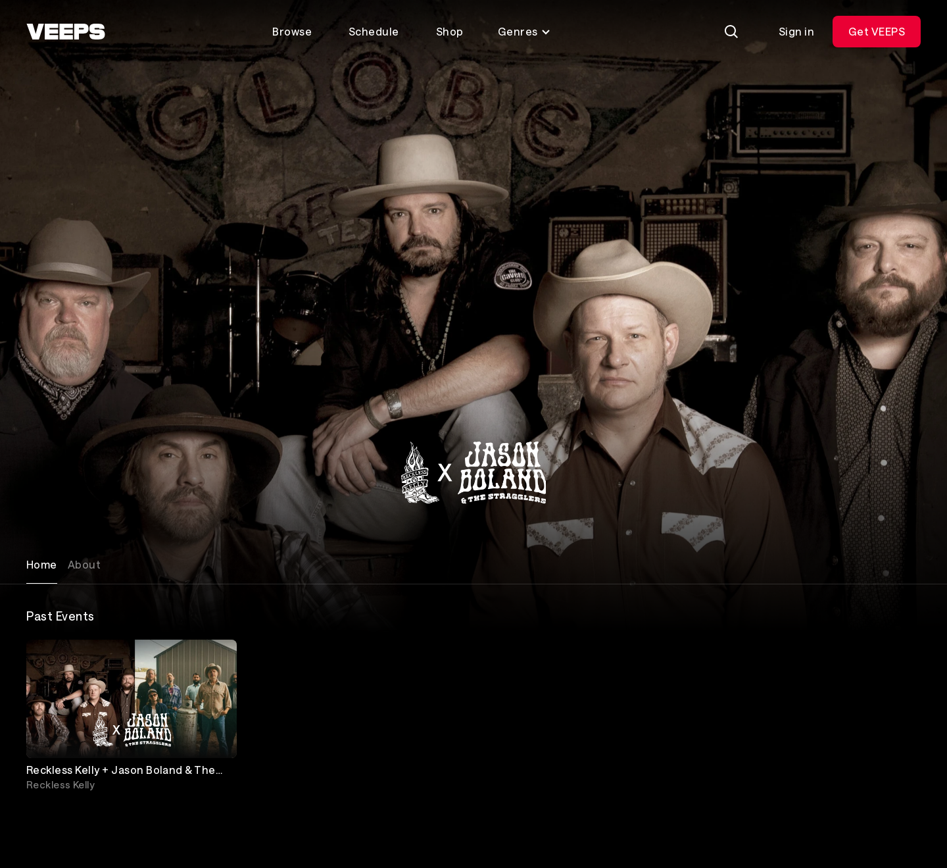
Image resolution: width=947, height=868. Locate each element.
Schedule (374, 31)
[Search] (731, 31)
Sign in (796, 31)
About (84, 564)
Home (41, 564)
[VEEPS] (65, 31)
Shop (450, 31)
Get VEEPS (876, 31)
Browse (292, 31)
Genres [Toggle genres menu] (524, 31)
